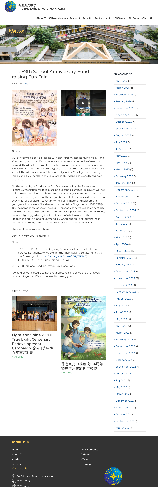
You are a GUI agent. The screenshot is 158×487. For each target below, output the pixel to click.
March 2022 (123, 394)
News (28, 83)
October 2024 (124, 203)
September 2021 (125, 421)
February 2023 (124, 339)
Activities (17, 441)
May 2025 (121, 155)
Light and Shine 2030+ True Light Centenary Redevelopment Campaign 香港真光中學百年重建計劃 (33, 344)
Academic (18, 436)
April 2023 (121, 325)
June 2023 (122, 312)
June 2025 (122, 149)
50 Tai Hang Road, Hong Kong (35, 453)
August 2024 (123, 217)
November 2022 (125, 353)
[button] (151, 18)
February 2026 (124, 94)
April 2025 (121, 162)
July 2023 (121, 305)
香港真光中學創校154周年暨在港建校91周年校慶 (82, 366)
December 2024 (125, 189)
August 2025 (123, 135)
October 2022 (124, 359)
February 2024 (124, 257)
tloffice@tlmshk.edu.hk (31, 468)
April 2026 (122, 81)
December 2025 (125, 108)
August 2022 (123, 373)
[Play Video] (83, 103)
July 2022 (121, 380)
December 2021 (125, 400)
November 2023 (125, 278)
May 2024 (121, 237)
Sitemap (86, 441)
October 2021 (123, 414)
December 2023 (125, 271)
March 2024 (123, 251)
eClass (84, 436)
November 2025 (125, 115)
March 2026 (123, 87)
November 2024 (125, 196)
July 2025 (121, 142)
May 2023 (121, 319)
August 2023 (123, 298)
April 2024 (122, 244)
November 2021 (125, 407)
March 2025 (123, 169)
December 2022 (125, 346)
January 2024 (124, 264)
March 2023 (123, 332)
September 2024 (126, 210)
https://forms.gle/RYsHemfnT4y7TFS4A (62, 256)
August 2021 (123, 428)
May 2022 (121, 387)
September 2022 (126, 366)
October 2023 (124, 285)
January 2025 (123, 183)
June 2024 (122, 230)
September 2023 (126, 291)
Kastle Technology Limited (139, 482)
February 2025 (124, 176)
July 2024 (121, 223)
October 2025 (124, 121)
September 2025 (126, 128)
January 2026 (124, 101)
